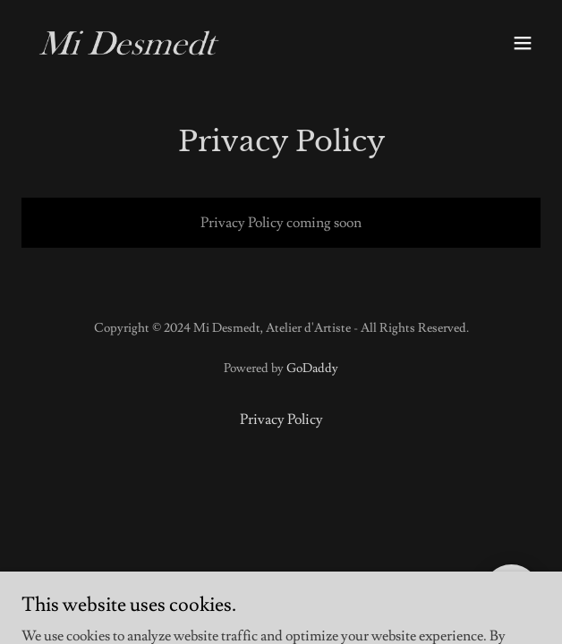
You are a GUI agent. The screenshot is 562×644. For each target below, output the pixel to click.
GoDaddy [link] (312, 368)
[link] (129, 43)
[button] (523, 43)
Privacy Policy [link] (281, 419)
